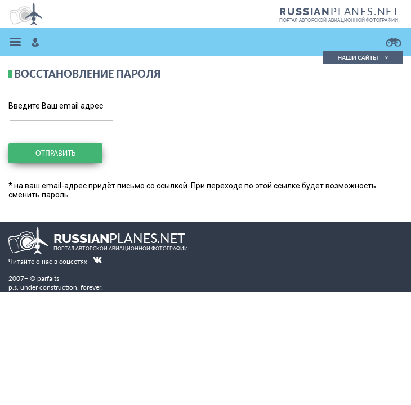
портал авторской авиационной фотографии (338, 20)
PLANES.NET (339, 11)
